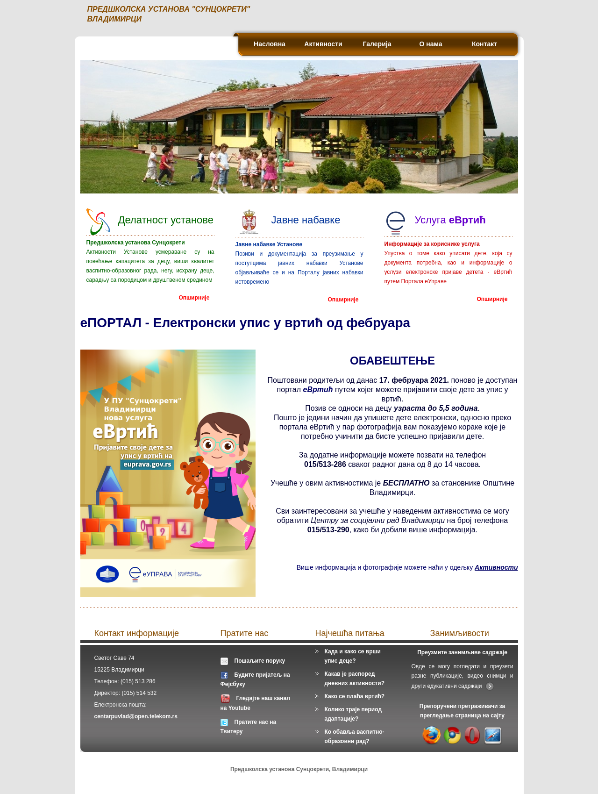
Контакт (484, 44)
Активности (323, 44)
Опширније (194, 297)
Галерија (377, 44)
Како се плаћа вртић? (355, 696)
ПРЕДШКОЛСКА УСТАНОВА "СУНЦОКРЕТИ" (168, 9)
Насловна (269, 44)
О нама (431, 44)
